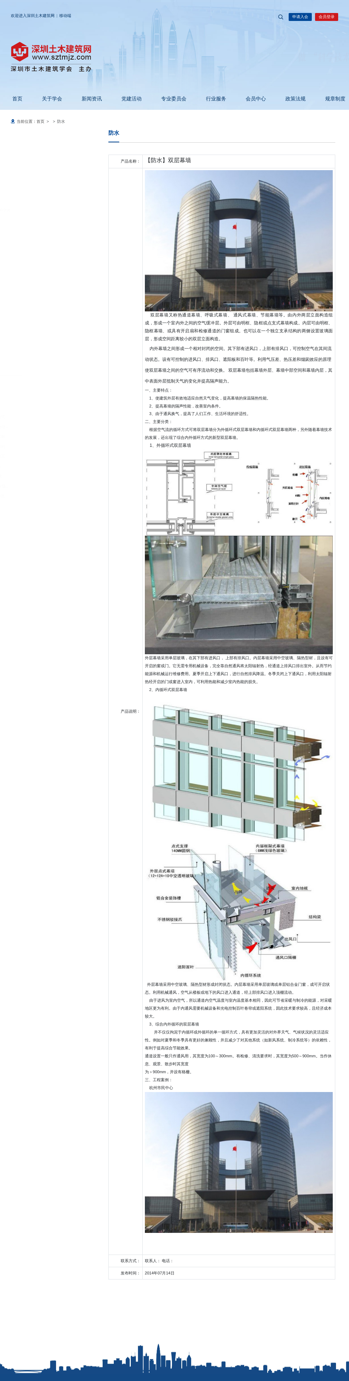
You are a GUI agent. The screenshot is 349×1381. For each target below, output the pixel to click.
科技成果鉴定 (32, 151)
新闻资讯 (87, 99)
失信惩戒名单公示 (38, 314)
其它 (27, 367)
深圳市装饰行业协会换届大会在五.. (44, 456)
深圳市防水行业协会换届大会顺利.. (44, 446)
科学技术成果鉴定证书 (42, 196)
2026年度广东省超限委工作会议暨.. (44, 486)
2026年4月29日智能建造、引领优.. (43, 496)
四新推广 (28, 330)
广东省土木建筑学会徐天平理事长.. (38, 402)
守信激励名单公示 (38, 305)
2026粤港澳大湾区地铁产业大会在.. (44, 426)
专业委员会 (169, 99)
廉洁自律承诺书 (36, 252)
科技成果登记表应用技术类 (45, 167)
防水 (27, 347)
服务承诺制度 (35, 262)
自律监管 (28, 278)
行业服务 (211, 99)
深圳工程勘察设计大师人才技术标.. (44, 436)
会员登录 (327, 16)
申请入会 (300, 16)
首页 (13, 99)
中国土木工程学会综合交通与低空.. (44, 416)
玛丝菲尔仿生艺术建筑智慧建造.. (42, 466)
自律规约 (31, 295)
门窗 (27, 357)
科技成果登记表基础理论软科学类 (51, 210)
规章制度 (330, 99)
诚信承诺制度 (35, 243)
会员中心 (251, 99)
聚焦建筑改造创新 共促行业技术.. (42, 476)
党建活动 (127, 99)
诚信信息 (28, 226)
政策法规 (291, 99)
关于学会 (47, 99)
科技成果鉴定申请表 (40, 182)
